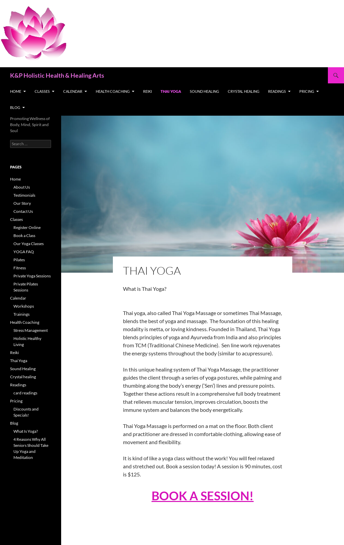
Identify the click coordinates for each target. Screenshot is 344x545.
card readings (25, 392)
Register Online (27, 227)
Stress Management (30, 330)
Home (15, 91)
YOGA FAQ (23, 251)
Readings (277, 91)
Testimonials (24, 195)
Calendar (72, 91)
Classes (42, 91)
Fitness (19, 267)
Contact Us (23, 211)
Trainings (21, 314)
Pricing (306, 91)
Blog (15, 107)
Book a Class (24, 235)
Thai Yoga (171, 91)
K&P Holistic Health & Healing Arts (57, 75)
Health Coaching (113, 91)
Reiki (147, 91)
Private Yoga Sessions (32, 275)
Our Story (22, 203)
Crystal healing (243, 91)
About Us (21, 187)
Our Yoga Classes (28, 243)
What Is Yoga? (25, 431)
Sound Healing (204, 91)
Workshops (23, 306)
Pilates (19, 259)
